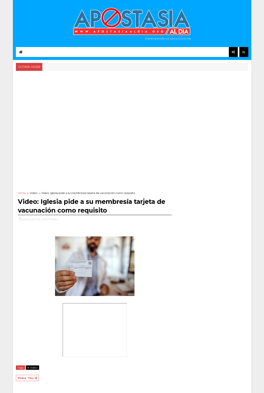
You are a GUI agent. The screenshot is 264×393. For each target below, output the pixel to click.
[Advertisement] (132, 101)
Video (34, 193)
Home (22, 193)
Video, (54, 219)
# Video (32, 367)
